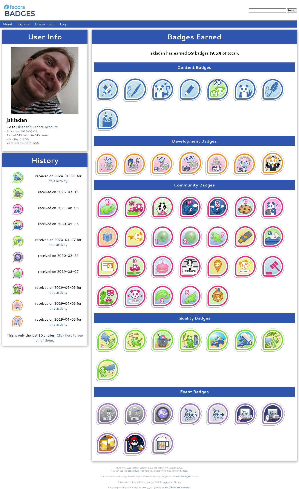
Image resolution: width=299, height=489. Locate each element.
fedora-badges (182, 476)
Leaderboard (45, 24)
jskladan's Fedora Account (37, 126)
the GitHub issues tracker (177, 487)
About (7, 24)
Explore (23, 24)
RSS (36, 143)
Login (64, 24)
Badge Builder (134, 470)
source (166, 481)
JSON (28, 143)
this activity (58, 180)
